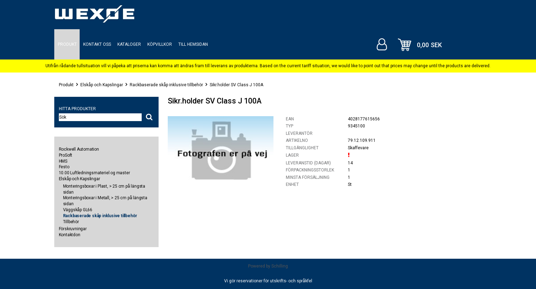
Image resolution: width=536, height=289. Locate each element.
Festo (64, 166)
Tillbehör (71, 221)
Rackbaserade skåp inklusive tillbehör (166, 84)
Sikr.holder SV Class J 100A (236, 84)
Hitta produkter (77, 108)
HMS (63, 161)
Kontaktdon (69, 234)
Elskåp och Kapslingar (101, 84)
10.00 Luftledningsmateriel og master (94, 172)
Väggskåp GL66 (77, 209)
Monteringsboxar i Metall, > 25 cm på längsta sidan (105, 200)
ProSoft (66, 155)
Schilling (279, 266)
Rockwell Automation (79, 149)
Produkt (66, 84)
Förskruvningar (73, 228)
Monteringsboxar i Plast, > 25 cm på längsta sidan (104, 189)
